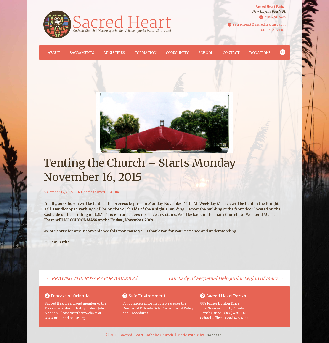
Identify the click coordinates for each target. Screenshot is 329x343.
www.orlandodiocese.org (65, 318)
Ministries (114, 53)
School (205, 53)
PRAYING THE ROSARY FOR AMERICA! (91, 278)
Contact (231, 53)
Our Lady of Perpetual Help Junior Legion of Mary (226, 278)
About (54, 53)
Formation (145, 53)
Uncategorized (93, 192)
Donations (260, 53)
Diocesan (213, 335)
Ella (116, 192)
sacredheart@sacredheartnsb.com (259, 24)
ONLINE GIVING (272, 30)
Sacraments (82, 53)
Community (177, 53)
